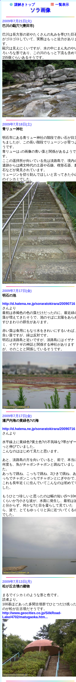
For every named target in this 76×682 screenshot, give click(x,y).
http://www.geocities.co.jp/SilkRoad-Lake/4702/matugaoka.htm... (31, 615)
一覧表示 (60, 5)
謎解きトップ (22, 5)
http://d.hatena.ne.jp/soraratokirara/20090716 (38, 304)
